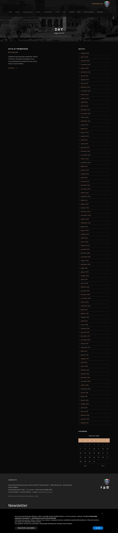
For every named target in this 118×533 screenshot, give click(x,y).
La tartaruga (48, 12)
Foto (64, 12)
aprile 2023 (84, 140)
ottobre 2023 (85, 117)
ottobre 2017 (84, 343)
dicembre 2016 (85, 377)
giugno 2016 (85, 400)
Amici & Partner (89, 12)
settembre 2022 (86, 162)
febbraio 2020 (85, 245)
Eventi (57, 12)
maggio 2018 (85, 317)
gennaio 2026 (85, 61)
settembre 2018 (85, 306)
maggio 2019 (85, 276)
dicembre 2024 (85, 87)
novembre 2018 (86, 298)
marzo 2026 (84, 57)
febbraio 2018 (85, 328)
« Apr (85, 466)
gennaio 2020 (85, 249)
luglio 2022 (84, 166)
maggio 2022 (85, 174)
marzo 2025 (84, 83)
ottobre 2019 (85, 260)
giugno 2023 (85, 132)
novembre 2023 (86, 113)
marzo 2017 (84, 366)
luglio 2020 (84, 226)
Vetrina (71, 12)
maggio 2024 (85, 98)
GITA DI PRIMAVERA (18, 49)
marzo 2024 (84, 106)
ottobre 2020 (85, 219)
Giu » (103, 466)
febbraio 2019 (85, 287)
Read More (11, 68)
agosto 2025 (84, 76)
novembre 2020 (86, 215)
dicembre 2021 (85, 185)
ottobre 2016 (85, 385)
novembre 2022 (86, 155)
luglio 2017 (84, 351)
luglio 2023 (84, 128)
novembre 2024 (86, 91)
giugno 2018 (85, 313)
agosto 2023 (84, 125)
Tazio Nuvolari (28, 12)
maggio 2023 (85, 136)
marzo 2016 (84, 411)
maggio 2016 (85, 404)
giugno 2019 (85, 272)
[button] (102, 513)
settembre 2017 (85, 347)
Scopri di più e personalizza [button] (26, 528)
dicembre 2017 (85, 336)
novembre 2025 (86, 64)
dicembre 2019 (85, 253)
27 (107, 457)
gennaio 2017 (85, 374)
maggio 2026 (85, 53)
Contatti (100, 12)
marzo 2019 (84, 283)
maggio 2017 (85, 359)
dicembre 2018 (85, 294)
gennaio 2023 (85, 147)
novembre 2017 (85, 340)
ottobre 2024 (85, 94)
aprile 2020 (84, 238)
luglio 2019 (84, 268)
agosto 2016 (84, 392)
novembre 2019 (86, 257)
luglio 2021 (84, 200)
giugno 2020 (85, 230)
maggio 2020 (85, 234)
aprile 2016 (84, 408)
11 (98, 449)
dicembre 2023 (85, 110)
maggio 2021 (85, 208)
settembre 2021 (85, 196)
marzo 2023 (84, 144)
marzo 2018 (84, 325)
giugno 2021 (85, 204)
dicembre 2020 (85, 211)
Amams (17, 12)
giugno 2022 (85, 170)
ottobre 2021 (85, 193)
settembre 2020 (86, 223)
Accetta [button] (98, 528)
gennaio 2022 (85, 181)
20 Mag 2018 (14, 52)
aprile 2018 (84, 321)
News (79, 12)
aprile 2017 (84, 362)
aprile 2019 (84, 279)
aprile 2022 (84, 177)
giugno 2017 (84, 355)
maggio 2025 (85, 79)
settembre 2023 (85, 121)
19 (103, 453)
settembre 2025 (86, 72)
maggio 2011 (85, 423)
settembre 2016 (85, 389)
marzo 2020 (84, 242)
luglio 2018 (84, 309)
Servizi (38, 12)
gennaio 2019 (85, 291)
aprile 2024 (84, 102)
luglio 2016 (84, 396)
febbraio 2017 (85, 370)
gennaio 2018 (85, 332)
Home (10, 12)
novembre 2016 (86, 381)
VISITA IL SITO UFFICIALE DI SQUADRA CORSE (23, 496)
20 (107, 453)
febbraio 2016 (85, 415)
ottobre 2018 (85, 302)
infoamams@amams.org (44, 492)
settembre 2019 (85, 264)
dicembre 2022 (85, 151)
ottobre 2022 (85, 159)
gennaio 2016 (85, 419)
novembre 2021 (86, 189)
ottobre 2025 (85, 68)
